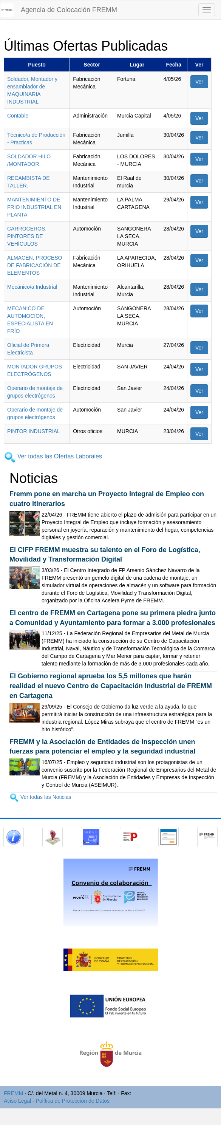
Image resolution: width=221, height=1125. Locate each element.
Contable (17, 116)
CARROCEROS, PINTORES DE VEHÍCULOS (26, 236)
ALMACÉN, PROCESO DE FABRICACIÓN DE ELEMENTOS (34, 265)
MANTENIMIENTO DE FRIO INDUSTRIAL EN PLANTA (34, 207)
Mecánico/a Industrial (32, 287)
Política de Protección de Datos (73, 1101)
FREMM (13, 1093)
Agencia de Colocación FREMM (69, 10)
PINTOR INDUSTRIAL (33, 431)
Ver (199, 82)
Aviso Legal (17, 1101)
